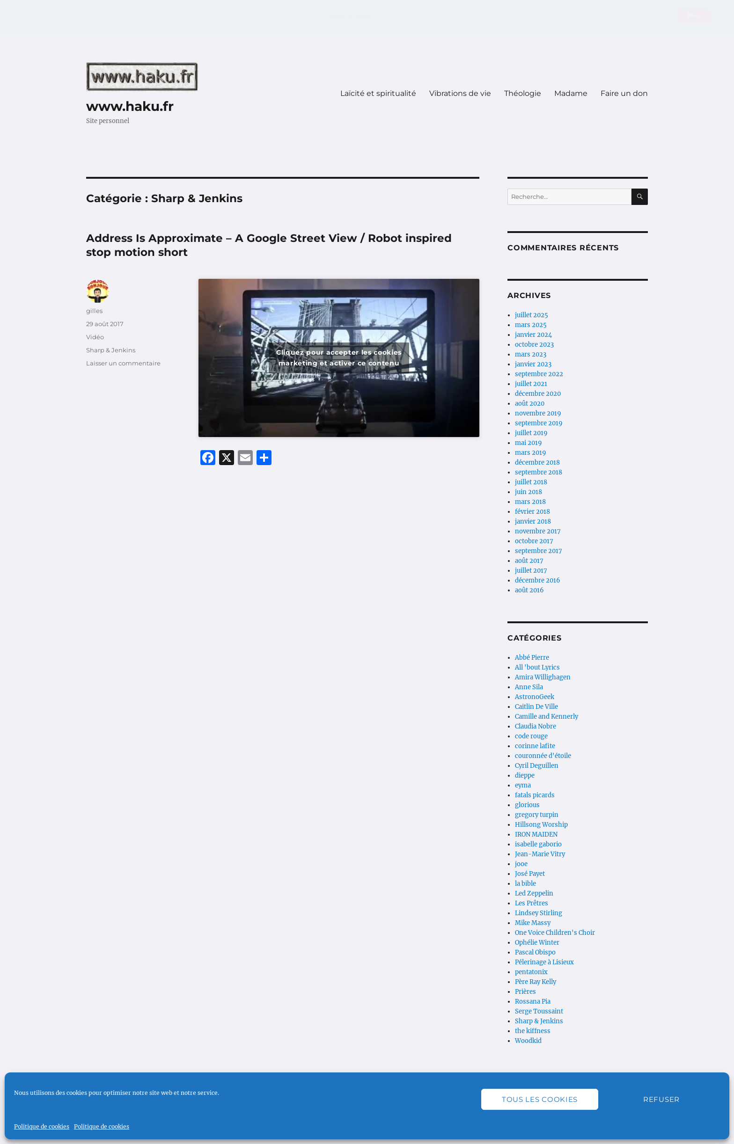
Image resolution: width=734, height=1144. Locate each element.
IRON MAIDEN (536, 834)
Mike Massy (532, 923)
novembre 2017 (538, 531)
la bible (525, 884)
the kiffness (532, 1031)
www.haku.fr (130, 106)
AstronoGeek (534, 697)
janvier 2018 (533, 521)
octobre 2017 (534, 541)
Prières (525, 992)
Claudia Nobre (535, 726)
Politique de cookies (41, 1126)
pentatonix (531, 972)
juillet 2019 (531, 433)
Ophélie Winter (537, 943)
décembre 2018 (537, 462)
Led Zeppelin (534, 893)
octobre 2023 (534, 345)
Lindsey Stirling (538, 913)
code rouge (531, 736)
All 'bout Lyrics (537, 667)
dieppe (525, 776)
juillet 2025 (531, 315)
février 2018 (532, 512)
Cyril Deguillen (536, 766)
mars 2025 (531, 325)
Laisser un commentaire (123, 363)
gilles (94, 310)
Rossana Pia (532, 1002)
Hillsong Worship (541, 825)
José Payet (530, 874)
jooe (521, 864)
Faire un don (624, 93)
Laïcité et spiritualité (378, 93)
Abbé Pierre (532, 658)
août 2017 (529, 561)
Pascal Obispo (535, 952)
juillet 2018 (531, 482)
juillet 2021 (531, 384)
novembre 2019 (538, 413)
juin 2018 (528, 492)
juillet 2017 (531, 571)
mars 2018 (530, 502)
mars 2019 (530, 453)
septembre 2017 (538, 551)
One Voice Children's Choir (555, 933)
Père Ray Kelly (535, 982)
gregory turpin (536, 815)
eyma (523, 785)
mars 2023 (530, 354)
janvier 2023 (533, 364)
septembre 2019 (539, 423)
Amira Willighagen (543, 677)
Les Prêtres (531, 903)
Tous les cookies (540, 1099)
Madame (570, 93)
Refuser (661, 1099)
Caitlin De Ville (536, 707)
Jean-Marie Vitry (540, 854)
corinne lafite (535, 746)
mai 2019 (528, 443)
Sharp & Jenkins (110, 350)
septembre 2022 (539, 374)
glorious (527, 805)
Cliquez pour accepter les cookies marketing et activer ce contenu (339, 357)
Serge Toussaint (539, 1011)
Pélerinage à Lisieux (544, 962)
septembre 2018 (538, 472)
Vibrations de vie (460, 93)
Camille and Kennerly (546, 717)
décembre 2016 (537, 580)
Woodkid (528, 1041)
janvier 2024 (533, 335)
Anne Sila (529, 687)
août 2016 (529, 590)
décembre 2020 (538, 394)
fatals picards (535, 795)
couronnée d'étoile (543, 756)
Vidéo (95, 337)
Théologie (522, 93)
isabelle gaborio (538, 844)
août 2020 (529, 404)
